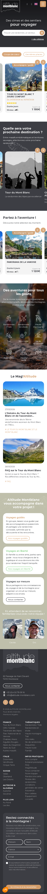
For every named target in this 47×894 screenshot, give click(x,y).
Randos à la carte (33, 776)
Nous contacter (15, 599)
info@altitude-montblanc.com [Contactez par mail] (21, 695)
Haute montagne (33, 733)
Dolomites (8, 759)
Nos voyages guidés (18, 538)
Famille (28, 750)
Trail (27, 736)
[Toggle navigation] (43, 4)
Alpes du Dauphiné (12, 745)
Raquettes (30, 745)
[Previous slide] (37, 62)
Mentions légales (10, 714)
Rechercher (42, 32)
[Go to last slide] (37, 150)
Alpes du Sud (9, 747)
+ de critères (37, 39)
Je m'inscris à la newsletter (23, 887)
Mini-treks (29, 739)
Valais (5, 774)
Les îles (6, 805)
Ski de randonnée (33, 742)
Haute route (30, 747)
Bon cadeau (30, 793)
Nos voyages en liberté (19, 569)
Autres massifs (9, 750)
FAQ (27, 765)
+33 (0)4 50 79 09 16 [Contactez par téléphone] (15, 692)
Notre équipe (31, 773)
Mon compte (27, 4)
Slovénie (7, 794)
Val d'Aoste (8, 762)
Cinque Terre (9, 765)
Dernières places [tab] (33, 54)
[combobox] (20, 33)
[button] (5, 890)
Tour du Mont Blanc (12, 725)
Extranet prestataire (34, 762)
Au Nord (7, 802)
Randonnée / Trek (33, 725)
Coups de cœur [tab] (11, 54)
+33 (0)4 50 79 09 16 (31, 4)
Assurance (29, 790)
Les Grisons (8, 779)
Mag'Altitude (31, 768)
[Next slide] (43, 62)
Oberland (7, 776)
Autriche (7, 791)
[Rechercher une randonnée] (20, 33)
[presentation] (25, 878)
